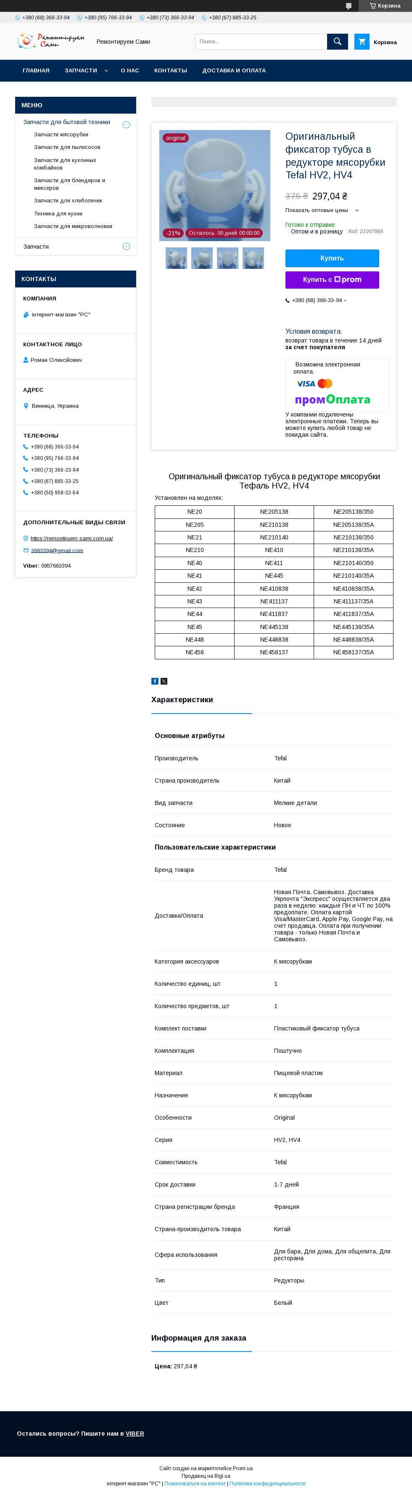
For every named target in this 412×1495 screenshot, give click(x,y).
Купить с (332, 280)
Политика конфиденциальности (268, 1484)
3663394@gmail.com (57, 550)
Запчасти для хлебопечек (68, 200)
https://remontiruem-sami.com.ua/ (72, 538)
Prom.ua (243, 1468)
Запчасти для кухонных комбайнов (65, 164)
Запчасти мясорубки (61, 134)
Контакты (170, 70)
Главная (36, 70)
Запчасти (81, 70)
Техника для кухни (58, 213)
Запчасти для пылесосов (67, 147)
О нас (130, 70)
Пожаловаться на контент (195, 1484)
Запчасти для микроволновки (73, 226)
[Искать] (337, 42)
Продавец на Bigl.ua (206, 1476)
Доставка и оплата (234, 70)
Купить (332, 258)
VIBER (135, 1433)
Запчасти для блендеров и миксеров (69, 184)
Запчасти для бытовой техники (67, 122)
